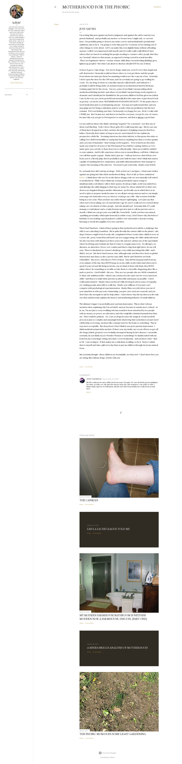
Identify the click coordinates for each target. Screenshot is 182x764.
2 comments (89, 623)
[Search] (157, 7)
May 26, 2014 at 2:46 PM (110, 379)
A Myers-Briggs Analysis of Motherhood (117, 647)
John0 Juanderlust (93, 379)
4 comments (97, 652)
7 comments (89, 738)
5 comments (97, 533)
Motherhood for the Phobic (96, 7)
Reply (88, 392)
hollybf (16, 22)
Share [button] (56, 24)
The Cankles (89, 500)
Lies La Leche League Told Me (108, 529)
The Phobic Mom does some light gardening (113, 734)
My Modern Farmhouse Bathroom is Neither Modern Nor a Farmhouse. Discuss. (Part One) (113, 617)
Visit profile (16, 83)
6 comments (89, 504)
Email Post (88, 367)
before (82, 177)
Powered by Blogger (107, 753)
